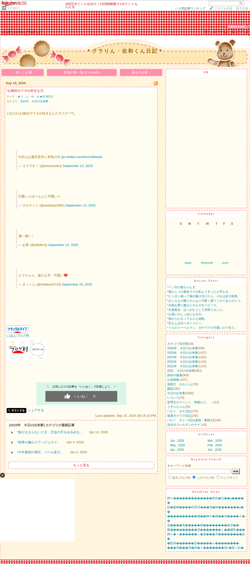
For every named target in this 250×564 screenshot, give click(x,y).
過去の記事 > (140, 72)
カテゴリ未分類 (177, 344)
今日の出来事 (176, 393)
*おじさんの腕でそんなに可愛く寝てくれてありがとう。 (205, 300)
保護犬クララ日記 (179, 416)
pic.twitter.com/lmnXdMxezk (81, 157)
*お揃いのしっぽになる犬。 (185, 314)
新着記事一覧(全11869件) (82, 72)
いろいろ (173, 398)
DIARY (19, 32)
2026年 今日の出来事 (182, 348)
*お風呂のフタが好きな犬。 (26, 90)
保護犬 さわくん (179, 384)
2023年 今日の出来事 (182, 362)
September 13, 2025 (78, 166)
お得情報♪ (174, 380)
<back (188, 262)
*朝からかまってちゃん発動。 (187, 318)
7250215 (236, 26)
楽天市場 (242, 8)
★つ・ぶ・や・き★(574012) (35, 96)
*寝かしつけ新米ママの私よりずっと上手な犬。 (199, 292)
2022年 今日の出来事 (182, 366)
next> (225, 262)
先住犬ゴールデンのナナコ (185, 424)
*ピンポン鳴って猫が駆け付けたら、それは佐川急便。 (203, 296)
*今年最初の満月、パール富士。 (40, 452)
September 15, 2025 (77, 284)
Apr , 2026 (177, 450)
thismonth (207, 262)
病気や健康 (174, 375)
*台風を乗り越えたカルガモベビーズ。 (193, 305)
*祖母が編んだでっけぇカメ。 (38, 442)
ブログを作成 (223, 8)
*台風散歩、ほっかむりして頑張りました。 (196, 310)
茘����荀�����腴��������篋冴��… (204, 525)
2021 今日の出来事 (181, 370)
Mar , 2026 (215, 440)
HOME (6, 32)
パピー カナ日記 (179, 411)
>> (190, 8)
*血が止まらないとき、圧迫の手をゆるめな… (50, 432)
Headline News (206, 492)
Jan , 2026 (215, 450)
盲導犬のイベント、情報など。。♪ (190, 402)
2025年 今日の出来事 (34, 101)
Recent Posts (206, 280)
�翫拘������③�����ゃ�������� (203, 543)
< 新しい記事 (22, 72)
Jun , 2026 (177, 440)
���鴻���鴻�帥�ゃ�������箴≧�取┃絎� (205, 548)
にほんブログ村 (17, 336)
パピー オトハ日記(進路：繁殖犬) (190, 420)
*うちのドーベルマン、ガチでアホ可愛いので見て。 (202, 328)
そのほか (13, 8)
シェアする (36, 410)
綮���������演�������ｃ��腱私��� (206, 530)
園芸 (170, 388)
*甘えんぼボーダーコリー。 (185, 323)
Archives (206, 434)
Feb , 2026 (215, 445)
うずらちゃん (176, 406)
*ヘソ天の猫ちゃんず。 (182, 287)
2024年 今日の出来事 (182, 357)
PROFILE (34, 32)
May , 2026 (177, 445)
